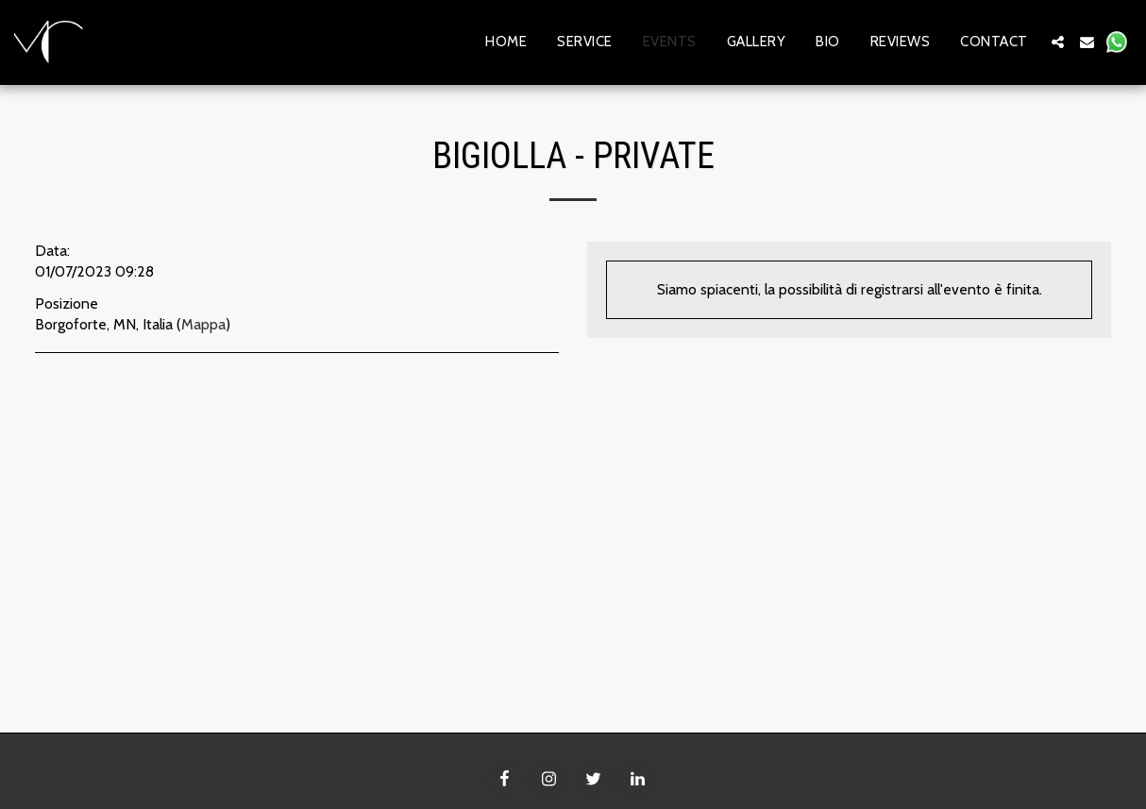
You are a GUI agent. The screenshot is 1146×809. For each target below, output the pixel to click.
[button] (1057, 42)
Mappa (203, 324)
